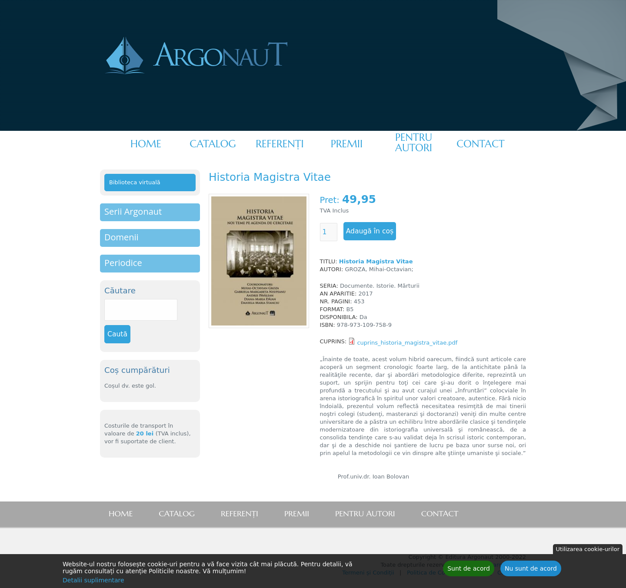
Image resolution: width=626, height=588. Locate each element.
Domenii (121, 237)
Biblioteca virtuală (134, 182)
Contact (480, 143)
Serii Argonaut (133, 211)
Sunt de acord (468, 569)
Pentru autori (413, 142)
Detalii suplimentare (93, 581)
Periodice (123, 263)
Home (145, 143)
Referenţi (279, 143)
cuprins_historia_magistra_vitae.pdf (407, 342)
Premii (347, 143)
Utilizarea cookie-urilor (587, 550)
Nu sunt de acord (531, 569)
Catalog (213, 143)
